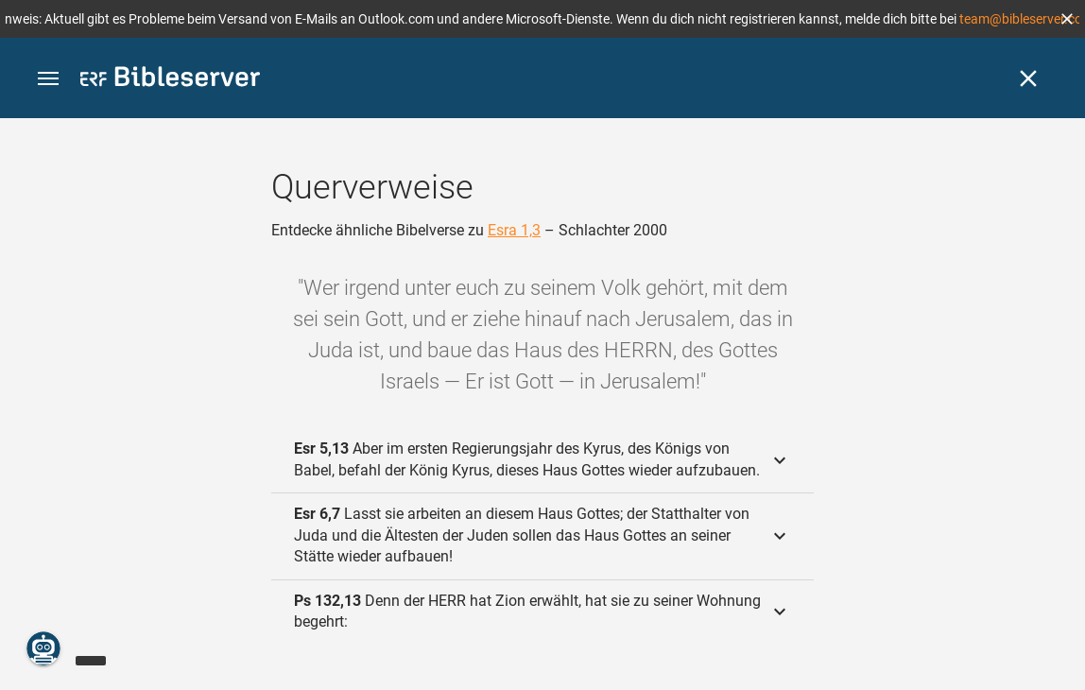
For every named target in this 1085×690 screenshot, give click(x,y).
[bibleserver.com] (170, 80)
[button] (1067, 18)
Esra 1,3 (514, 230)
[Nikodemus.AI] (43, 648)
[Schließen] (1028, 78)
